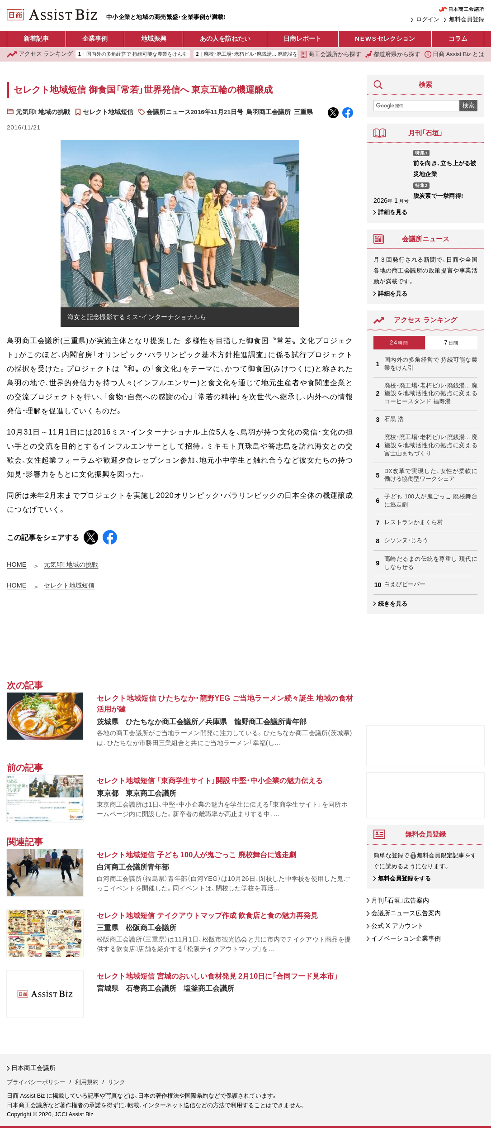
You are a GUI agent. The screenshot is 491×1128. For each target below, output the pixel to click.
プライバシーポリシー (36, 1082)
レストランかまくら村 (413, 522)
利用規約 (87, 1082)
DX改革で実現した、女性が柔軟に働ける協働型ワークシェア (430, 475)
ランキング (40, 54)
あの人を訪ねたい (225, 38)
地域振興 (153, 38)
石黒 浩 (394, 419)
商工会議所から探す (330, 54)
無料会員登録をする (404, 878)
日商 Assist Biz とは (454, 54)
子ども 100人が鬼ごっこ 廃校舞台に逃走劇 (430, 500)
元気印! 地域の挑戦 (43, 112)
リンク (116, 1082)
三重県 (303, 112)
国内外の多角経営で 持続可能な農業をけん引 (136, 54)
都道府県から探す (392, 54)
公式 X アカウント (397, 926)
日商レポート (302, 38)
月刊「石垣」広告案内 (400, 900)
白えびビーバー (404, 584)
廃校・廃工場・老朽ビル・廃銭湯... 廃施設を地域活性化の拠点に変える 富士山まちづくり (430, 445)
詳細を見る (392, 212)
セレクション (385, 39)
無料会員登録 (466, 19)
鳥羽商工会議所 (268, 112)
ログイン (427, 19)
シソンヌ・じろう (406, 540)
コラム (458, 38)
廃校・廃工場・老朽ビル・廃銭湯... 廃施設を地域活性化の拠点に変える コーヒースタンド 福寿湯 (430, 393)
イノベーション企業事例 (406, 938)
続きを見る (392, 604)
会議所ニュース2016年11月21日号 (194, 112)
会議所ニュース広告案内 (406, 913)
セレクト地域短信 (108, 112)
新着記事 (36, 38)
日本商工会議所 (33, 1067)
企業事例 (95, 38)
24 (399, 342)
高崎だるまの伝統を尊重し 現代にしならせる (430, 563)
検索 (468, 105)
